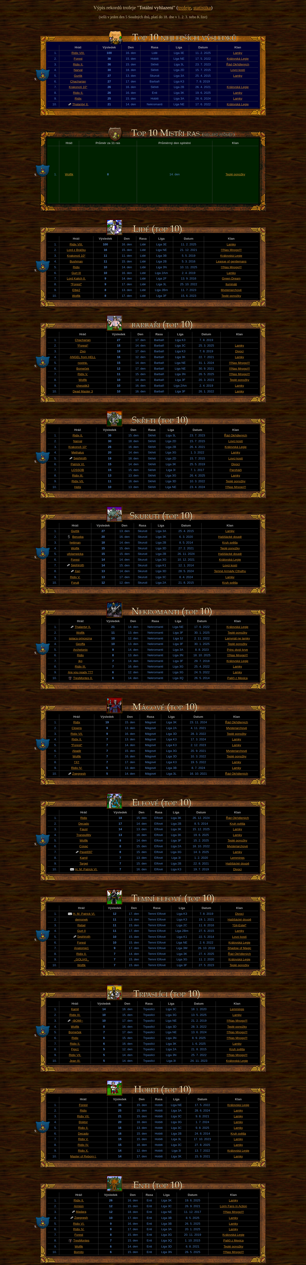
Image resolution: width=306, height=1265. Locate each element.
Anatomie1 (81, 948)
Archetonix (80, 649)
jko (80, 661)
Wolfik (69, 174)
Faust (83, 829)
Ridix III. (77, 475)
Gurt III (76, 273)
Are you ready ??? (80, 672)
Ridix (78, 98)
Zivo (83, 351)
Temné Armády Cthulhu (230, 571)
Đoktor (83, 1122)
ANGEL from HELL (83, 357)
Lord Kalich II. (76, 278)
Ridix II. (78, 64)
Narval (78, 70)
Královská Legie (238, 58)
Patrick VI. (78, 464)
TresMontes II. (83, 678)
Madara (81, 1211)
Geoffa (80, 644)
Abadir (76, 751)
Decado (83, 823)
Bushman (76, 261)
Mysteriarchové (231, 290)
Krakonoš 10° (78, 87)
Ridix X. (83, 1150)
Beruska (77, 536)
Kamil (83, 857)
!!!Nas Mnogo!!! (231, 250)
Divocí (239, 351)
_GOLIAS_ (81, 959)
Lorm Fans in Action (233, 1206)
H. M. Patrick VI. (86, 869)
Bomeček (82, 368)
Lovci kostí (237, 70)
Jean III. (74, 1060)
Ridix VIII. (78, 53)
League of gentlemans (231, 261)
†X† (77, 762)
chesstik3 (82, 385)
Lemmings (237, 857)
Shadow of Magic (239, 948)
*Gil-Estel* (239, 925)
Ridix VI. (79, 1223)
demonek (81, 919)
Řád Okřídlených (237, 64)
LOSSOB (77, 470)
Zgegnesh (79, 773)
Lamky (237, 53)
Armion (78, 1206)
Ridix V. (83, 374)
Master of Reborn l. (83, 1156)
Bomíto (78, 1252)
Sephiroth (79, 458)
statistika (202, 7)
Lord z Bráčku (76, 250)
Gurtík (78, 75)
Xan (77, 571)
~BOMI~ (77, 1020)
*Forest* (76, 284)
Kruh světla (230, 542)
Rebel (81, 925)
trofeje (184, 7)
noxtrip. (83, 363)
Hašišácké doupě (230, 536)
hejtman (75, 542)
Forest (78, 58)
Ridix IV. (76, 768)
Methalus (77, 452)
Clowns (77, 728)
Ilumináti (231, 284)
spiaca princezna (80, 638)
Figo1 (75, 1049)
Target (83, 863)
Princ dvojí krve (237, 649)
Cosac (83, 846)
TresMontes (81, 1240)
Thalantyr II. (80, 104)
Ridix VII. (77, 481)
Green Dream (231, 278)
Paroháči (235, 470)
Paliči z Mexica (237, 678)
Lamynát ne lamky (237, 638)
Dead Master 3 (83, 391)
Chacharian (78, 81)
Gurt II (81, 931)
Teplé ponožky (235, 174)
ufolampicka (75, 554)
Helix (77, 487)
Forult (75, 582)
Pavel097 (86, 852)
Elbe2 (76, 290)
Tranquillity (83, 835)
